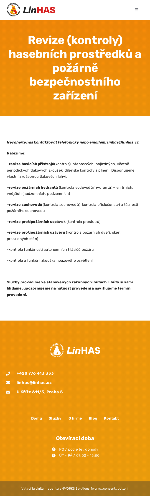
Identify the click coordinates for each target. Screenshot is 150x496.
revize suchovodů (25, 204)
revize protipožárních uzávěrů (37, 232)
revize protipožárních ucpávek (37, 221)
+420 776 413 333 (35, 373)
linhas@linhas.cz (34, 382)
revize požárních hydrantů (33, 187)
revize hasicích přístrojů (31, 164)
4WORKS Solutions (75, 489)
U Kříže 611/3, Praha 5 (40, 391)
